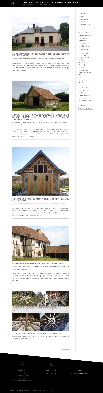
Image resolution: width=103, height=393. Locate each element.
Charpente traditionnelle (61, 2)
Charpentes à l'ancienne (21, 59)
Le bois (75, 2)
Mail (80, 370)
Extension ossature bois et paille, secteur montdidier (85, 98)
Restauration (59, 59)
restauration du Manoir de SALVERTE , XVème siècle (38, 264)
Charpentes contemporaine (56, 204)
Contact (47, 5)
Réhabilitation (49, 59)
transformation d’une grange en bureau (84, 90)
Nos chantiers (28, 2)
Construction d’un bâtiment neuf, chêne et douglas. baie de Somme (40, 200)
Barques (81, 16)
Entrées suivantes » (64, 349)
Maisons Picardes (37, 59)
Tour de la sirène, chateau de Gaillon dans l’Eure (38, 333)
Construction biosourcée (32, 5)
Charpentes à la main (40, 122)
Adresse (22, 370)
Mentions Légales (46, 390)
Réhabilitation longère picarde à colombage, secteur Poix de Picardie (40, 55)
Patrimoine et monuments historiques (83, 40)
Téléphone (51, 370)
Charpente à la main (43, 2)
